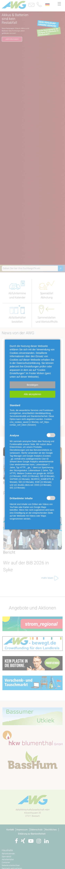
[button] (32, 384)
